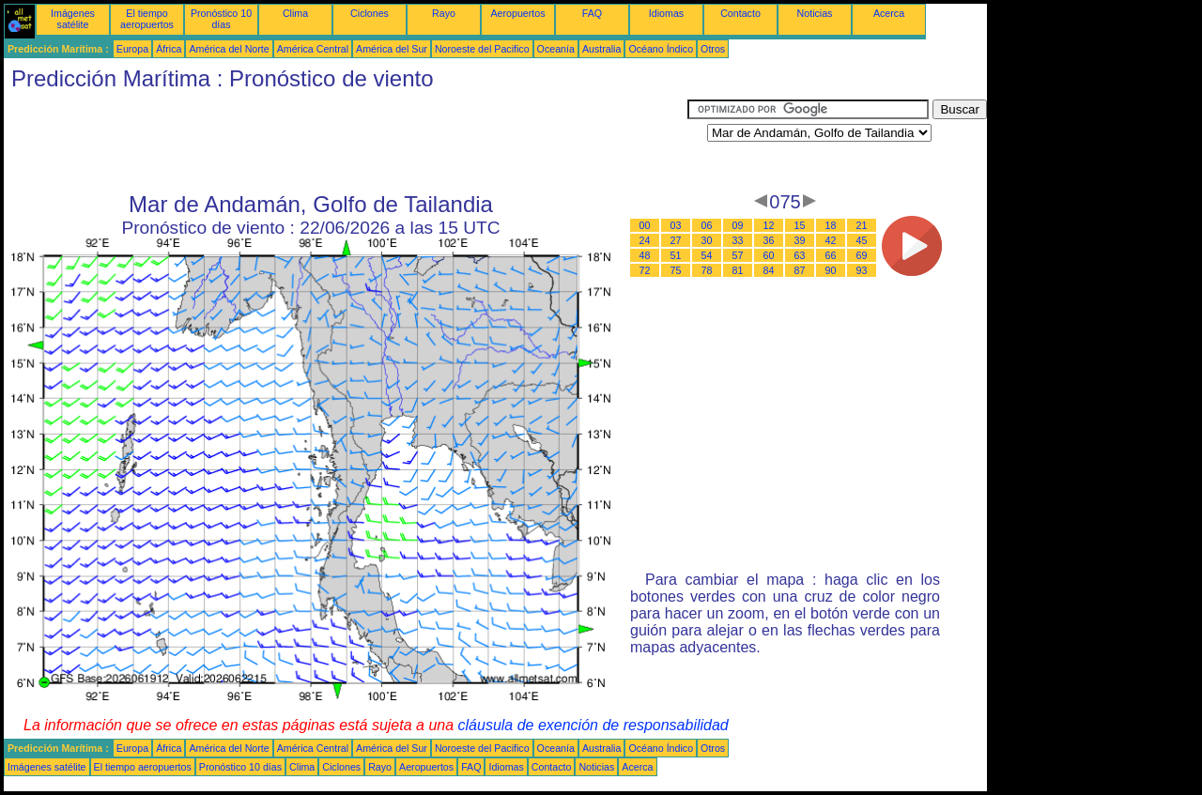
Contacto (740, 13)
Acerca (888, 13)
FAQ (592, 13)
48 (645, 255)
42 (831, 240)
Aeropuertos (517, 13)
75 (676, 270)
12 (769, 225)
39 (800, 240)
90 (831, 270)
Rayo (443, 13)
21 (862, 225)
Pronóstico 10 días (221, 19)
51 (676, 255)
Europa (132, 48)
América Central (312, 48)
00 (645, 225)
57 (738, 255)
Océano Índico (660, 48)
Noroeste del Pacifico (482, 48)
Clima (295, 13)
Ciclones (369, 13)
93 (862, 270)
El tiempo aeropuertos (147, 19)
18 (831, 225)
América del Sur (391, 48)
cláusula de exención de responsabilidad (593, 725)
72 (645, 270)
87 (800, 270)
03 (676, 225)
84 (769, 270)
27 (676, 240)
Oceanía (556, 48)
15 (800, 225)
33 (738, 240)
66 (831, 255)
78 (707, 270)
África (168, 48)
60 (769, 255)
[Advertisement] (345, 141)
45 (862, 240)
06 (707, 225)
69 (862, 255)
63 (800, 255)
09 (738, 225)
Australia (601, 48)
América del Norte (229, 48)
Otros (713, 48)
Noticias (815, 13)
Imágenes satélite (73, 19)
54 (707, 255)
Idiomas (666, 13)
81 (738, 270)
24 (645, 240)
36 (769, 240)
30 (707, 240)
